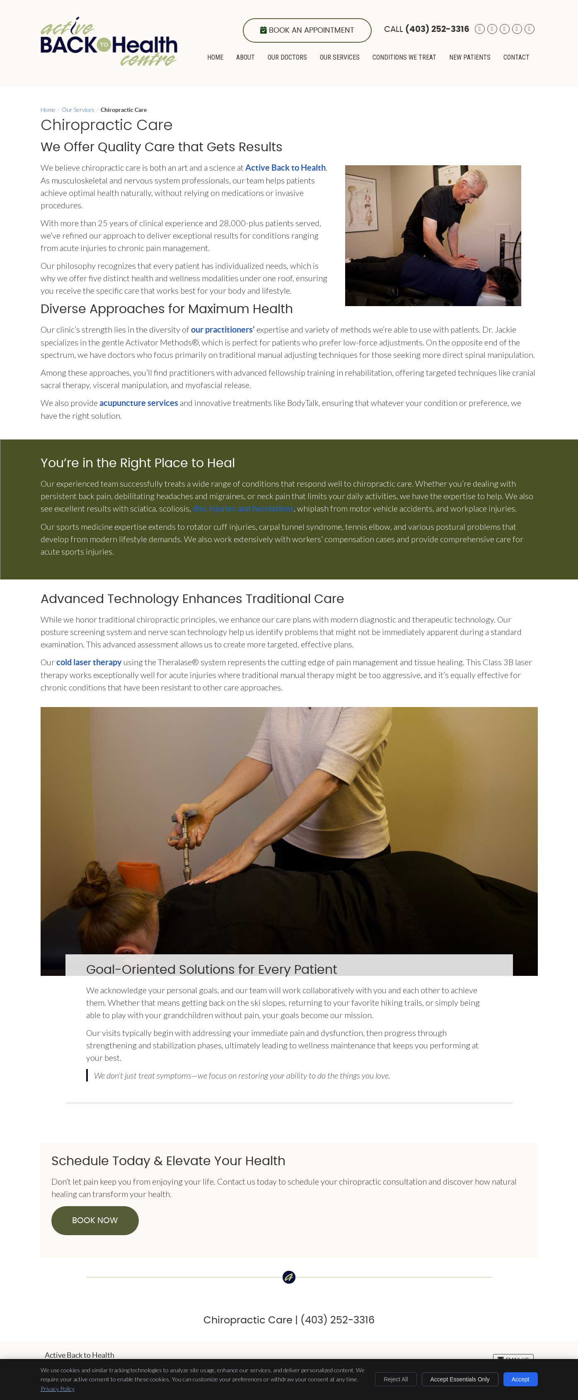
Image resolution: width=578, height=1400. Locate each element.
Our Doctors (287, 57)
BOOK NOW (95, 1221)
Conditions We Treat (404, 57)
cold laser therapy (89, 662)
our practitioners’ (223, 329)
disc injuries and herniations (243, 508)
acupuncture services (138, 403)
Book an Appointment (307, 30)
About (245, 57)
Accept (521, 1379)
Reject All (396, 1379)
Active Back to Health (285, 167)
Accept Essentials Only (460, 1379)
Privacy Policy (58, 1388)
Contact (516, 57)
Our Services (340, 57)
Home (215, 57)
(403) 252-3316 (437, 29)
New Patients (470, 57)
